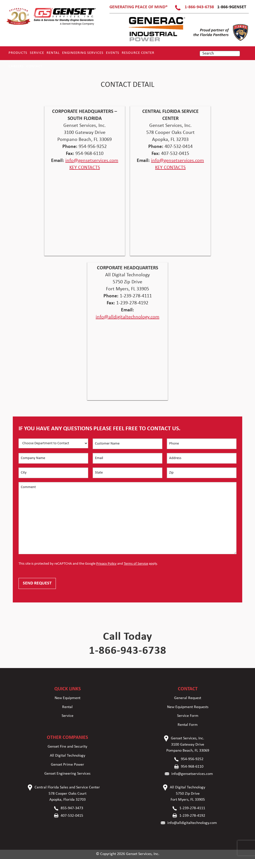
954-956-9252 (192, 759)
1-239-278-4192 (192, 816)
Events (112, 53)
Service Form (187, 716)
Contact (34, 66)
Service (37, 53)
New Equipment (67, 698)
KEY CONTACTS (84, 167)
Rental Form (188, 725)
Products (18, 53)
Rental (53, 53)
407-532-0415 (72, 816)
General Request (187, 698)
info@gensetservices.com (91, 160)
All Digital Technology (67, 756)
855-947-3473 (72, 808)
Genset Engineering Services (67, 774)
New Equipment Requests (187, 707)
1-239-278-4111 (192, 808)
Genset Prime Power (67, 765)
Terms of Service (136, 564)
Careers (16, 66)
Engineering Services (82, 53)
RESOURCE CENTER (138, 53)
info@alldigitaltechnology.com (127, 317)
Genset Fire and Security (67, 747)
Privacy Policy (106, 564)
